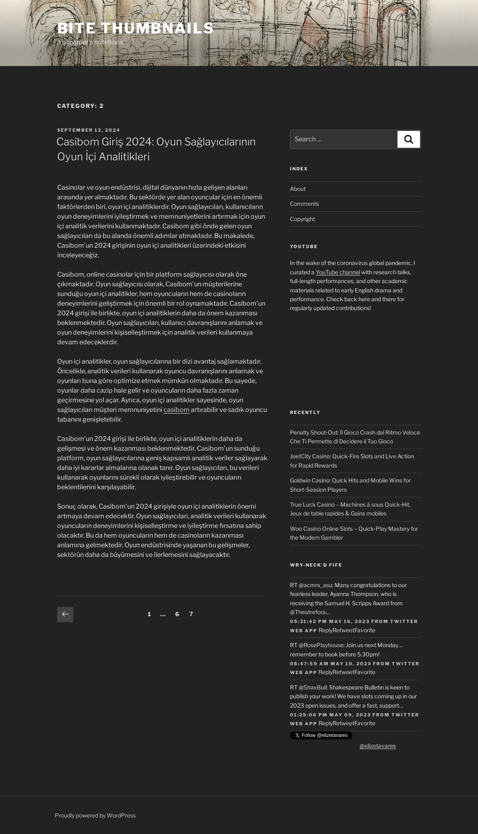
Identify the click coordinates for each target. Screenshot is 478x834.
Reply (326, 630)
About (298, 188)
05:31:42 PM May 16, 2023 (330, 621)
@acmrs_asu (315, 585)
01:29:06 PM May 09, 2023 (330, 715)
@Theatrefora (308, 611)
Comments (304, 203)
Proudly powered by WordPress (95, 815)
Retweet (343, 630)
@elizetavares (378, 745)
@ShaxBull (313, 687)
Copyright (302, 218)
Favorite (364, 630)
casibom (176, 410)
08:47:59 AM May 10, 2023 (330, 663)
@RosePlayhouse (321, 645)
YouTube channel (338, 272)
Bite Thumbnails (136, 28)
